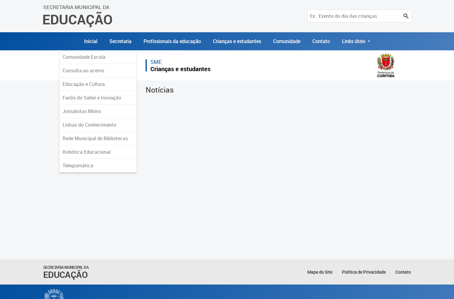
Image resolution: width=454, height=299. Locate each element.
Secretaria (120, 41)
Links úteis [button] (354, 41)
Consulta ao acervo (83, 70)
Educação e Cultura (84, 84)
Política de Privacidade (364, 272)
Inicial (90, 41)
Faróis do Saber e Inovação (92, 97)
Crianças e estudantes (237, 41)
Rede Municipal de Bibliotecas (95, 138)
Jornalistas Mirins (82, 111)
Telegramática (78, 165)
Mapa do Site (319, 272)
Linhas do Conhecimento (89, 124)
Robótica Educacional (87, 152)
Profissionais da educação (172, 41)
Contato (321, 41)
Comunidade (286, 41)
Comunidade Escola (84, 57)
